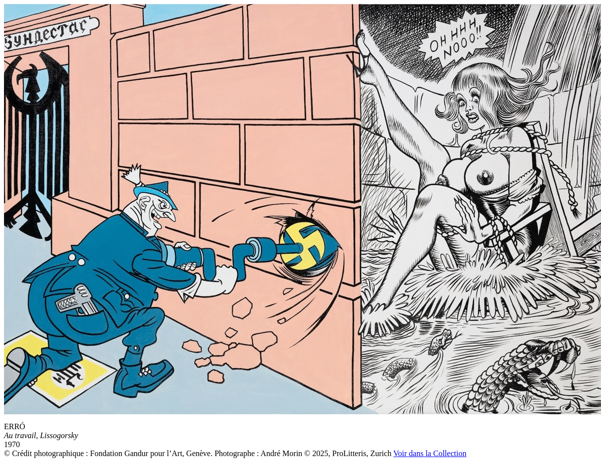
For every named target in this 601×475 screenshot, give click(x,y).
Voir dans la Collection (430, 453)
